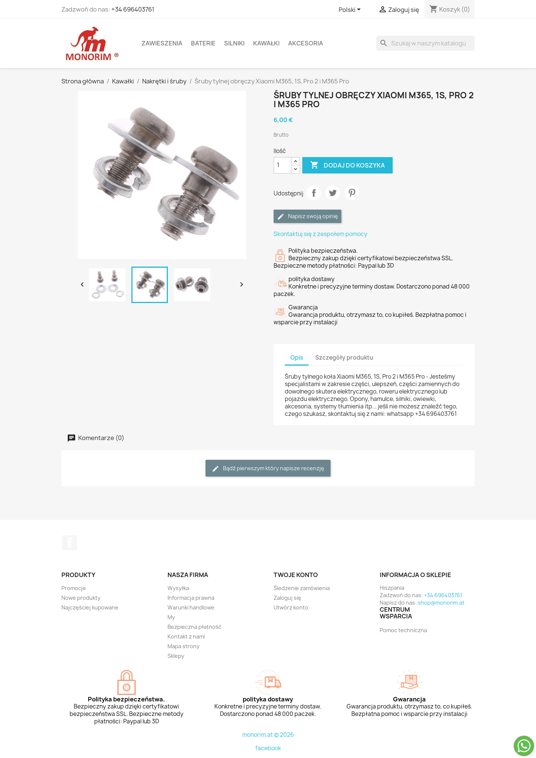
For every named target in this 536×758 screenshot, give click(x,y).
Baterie (203, 43)
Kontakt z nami (186, 636)
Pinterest (351, 192)
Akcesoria (305, 43)
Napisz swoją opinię (307, 216)
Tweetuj (332, 192)
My (171, 617)
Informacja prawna (191, 597)
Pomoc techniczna (403, 630)
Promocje (73, 588)
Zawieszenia (161, 43)
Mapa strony (184, 646)
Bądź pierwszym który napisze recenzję (268, 468)
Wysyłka (178, 588)
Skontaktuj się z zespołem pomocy (320, 234)
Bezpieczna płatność (194, 626)
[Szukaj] (425, 43)
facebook (268, 748)
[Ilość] (282, 165)
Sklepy (176, 655)
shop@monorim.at (441, 602)
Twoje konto (296, 575)
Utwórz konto (291, 607)
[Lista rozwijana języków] (351, 10)
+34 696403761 (132, 9)
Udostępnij (313, 192)
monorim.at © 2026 (268, 735)
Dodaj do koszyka (347, 165)
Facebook (69, 542)
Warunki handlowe (191, 607)
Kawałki (266, 43)
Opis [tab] (296, 358)
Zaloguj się (287, 597)
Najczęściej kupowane (89, 607)
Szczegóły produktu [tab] (344, 358)
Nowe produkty (80, 597)
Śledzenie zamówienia (302, 588)
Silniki (234, 43)
